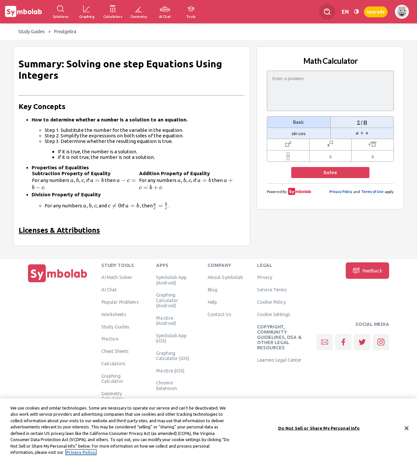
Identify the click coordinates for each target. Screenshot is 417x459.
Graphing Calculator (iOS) (173, 355)
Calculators (113, 363)
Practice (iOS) (170, 370)
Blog (212, 289)
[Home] (57, 282)
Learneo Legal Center (279, 359)
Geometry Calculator (112, 396)
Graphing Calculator (112, 378)
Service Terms (272, 289)
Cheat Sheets (115, 351)
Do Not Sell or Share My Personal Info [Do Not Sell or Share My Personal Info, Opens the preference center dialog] (319, 428)
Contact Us (219, 314)
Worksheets (113, 314)
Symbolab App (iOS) (171, 338)
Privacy (264, 277)
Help (212, 301)
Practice (109, 338)
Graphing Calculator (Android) (167, 300)
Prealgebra (65, 31)
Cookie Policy (271, 301)
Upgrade (376, 11)
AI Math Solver (116, 277)
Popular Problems (120, 301)
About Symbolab (225, 277)
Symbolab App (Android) (171, 279)
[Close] (406, 429)
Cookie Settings (273, 314)
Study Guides (31, 31)
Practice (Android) (166, 320)
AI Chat (109, 289)
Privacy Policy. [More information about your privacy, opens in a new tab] (81, 453)
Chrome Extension (166, 385)
